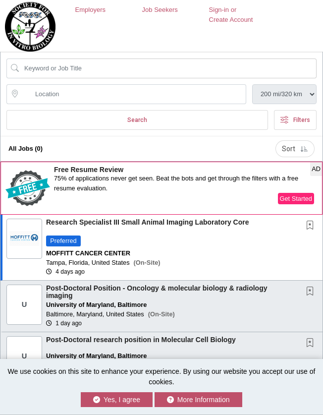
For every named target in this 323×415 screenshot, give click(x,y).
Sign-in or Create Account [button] (231, 14)
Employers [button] (90, 9)
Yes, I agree (116, 400)
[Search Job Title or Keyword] (168, 68)
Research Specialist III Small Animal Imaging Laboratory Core (147, 222)
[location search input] (133, 94)
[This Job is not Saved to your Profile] (312, 226)
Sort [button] (295, 149)
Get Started (296, 198)
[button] (161, 188)
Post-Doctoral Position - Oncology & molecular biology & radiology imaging (156, 291)
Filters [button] (295, 120)
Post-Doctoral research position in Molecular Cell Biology (141, 340)
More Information (198, 400)
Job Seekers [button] (160, 9)
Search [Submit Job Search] (137, 120)
